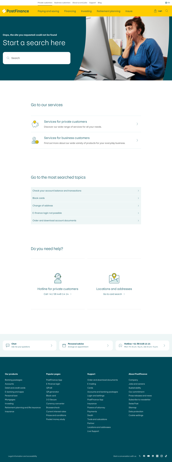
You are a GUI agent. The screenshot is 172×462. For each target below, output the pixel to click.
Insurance (9, 411)
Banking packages (13, 380)
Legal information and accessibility (22, 456)
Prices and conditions (56, 415)
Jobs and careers (137, 384)
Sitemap (132, 407)
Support (92, 3)
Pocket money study (55, 419)
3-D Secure (51, 399)
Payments (92, 411)
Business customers (62, 3)
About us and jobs (79, 3)
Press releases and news (140, 395)
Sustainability (135, 388)
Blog (100, 3)
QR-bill (49, 388)
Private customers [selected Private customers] (45, 3)
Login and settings (95, 395)
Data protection (136, 411)
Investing (9, 403)
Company (133, 380)
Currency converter (55, 403)
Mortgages (10, 399)
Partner (90, 423)
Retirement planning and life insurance (23, 407)
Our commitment (136, 391)
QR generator (52, 391)
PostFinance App (54, 380)
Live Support (93, 431)
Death (90, 415)
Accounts (9, 384)
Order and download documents (102, 380)
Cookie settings (136, 415)
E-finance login (53, 384)
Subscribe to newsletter (140, 399)
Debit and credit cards (15, 388)
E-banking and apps (14, 391)
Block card (51, 395)
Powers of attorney (96, 407)
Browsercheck (53, 407)
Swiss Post (133, 403)
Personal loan (11, 395)
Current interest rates (56, 411)
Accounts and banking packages (102, 391)
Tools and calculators (97, 419)
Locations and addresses (99, 427)
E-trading (91, 384)
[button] (167, 10)
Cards (90, 388)
